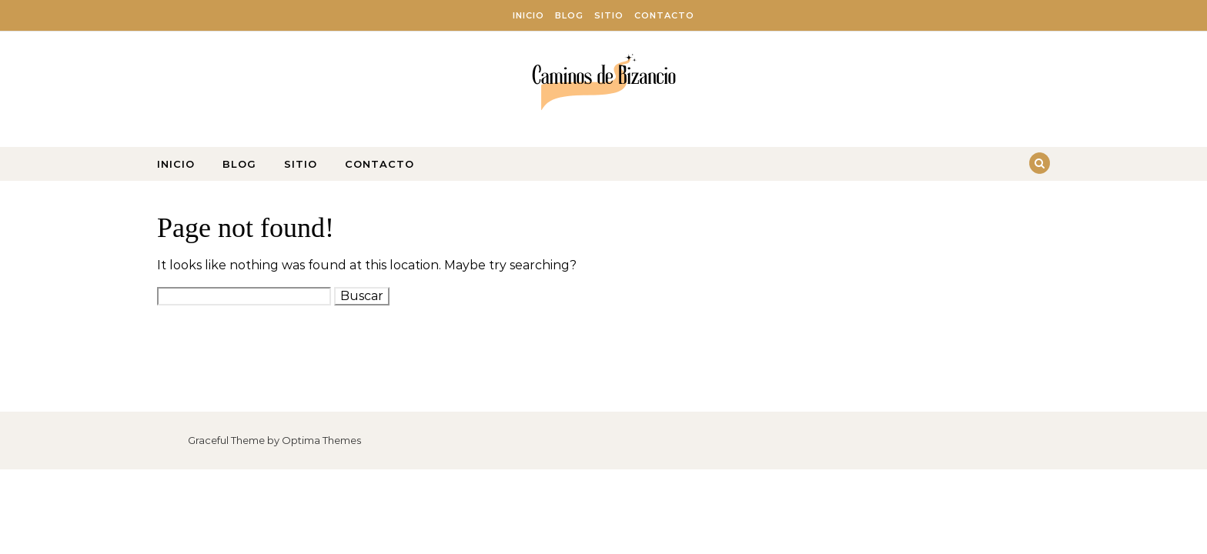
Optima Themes (321, 440)
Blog (569, 15)
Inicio (528, 15)
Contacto (664, 15)
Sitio (609, 15)
